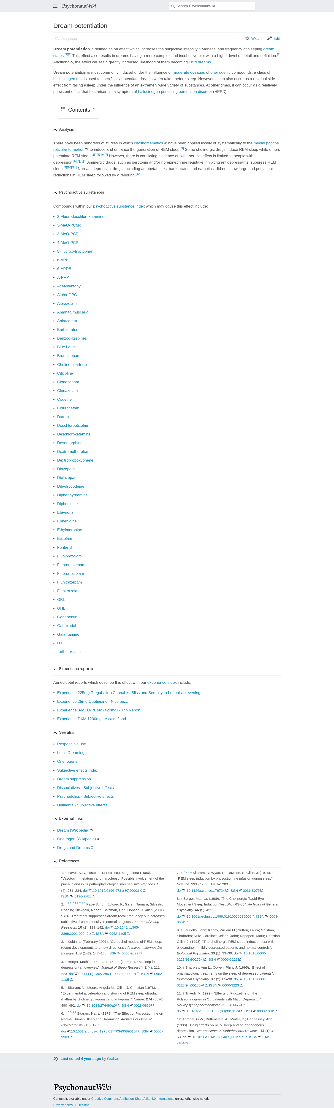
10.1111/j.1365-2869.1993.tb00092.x (107, 974)
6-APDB (64, 269)
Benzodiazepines (72, 338)
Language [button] (69, 39)
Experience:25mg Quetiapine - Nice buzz (92, 701)
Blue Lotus (66, 347)
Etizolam (64, 538)
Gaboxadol (66, 626)
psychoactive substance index (119, 206)
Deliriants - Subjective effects (82, 805)
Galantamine (68, 634)
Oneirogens (67, 761)
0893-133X (265, 1011)
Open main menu (56, 8)
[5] (99, 154)
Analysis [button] (66, 130)
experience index (162, 682)
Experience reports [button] (76, 669)
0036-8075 (251, 890)
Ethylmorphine (69, 530)
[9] (84, 161)
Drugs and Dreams (73, 848)
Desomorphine (70, 443)
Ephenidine (67, 521)
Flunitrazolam (69, 591)
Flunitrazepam (69, 582)
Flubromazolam (70, 573)
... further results (67, 651)
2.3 (83, 903)
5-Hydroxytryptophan (75, 251)
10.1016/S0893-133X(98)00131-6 (213, 1011)
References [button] (69, 861)
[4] (96, 154)
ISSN (65, 896)
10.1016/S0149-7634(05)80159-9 (218, 1037)
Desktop (83, 1105)
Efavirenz (65, 512)
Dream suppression (74, 779)
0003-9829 (130, 953)
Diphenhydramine (72, 495)
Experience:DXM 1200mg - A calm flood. (92, 719)
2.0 (69, 903)
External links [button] (71, 819)
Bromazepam (68, 356)
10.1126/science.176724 (206, 890)
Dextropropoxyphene (75, 460)
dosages (197, 72)
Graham (113, 1059)
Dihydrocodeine (70, 486)
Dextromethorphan (73, 451)
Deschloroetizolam (73, 425)
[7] (106, 154)
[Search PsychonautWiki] (212, 6)
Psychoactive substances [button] (81, 193)
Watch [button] (256, 39)
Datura (63, 417)
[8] (81, 161)
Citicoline (65, 373)
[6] (103, 154)
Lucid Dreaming (70, 753)
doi (85, 890)
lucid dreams (200, 62)
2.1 (74, 903)
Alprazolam (67, 303)
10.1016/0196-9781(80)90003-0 (117, 890)
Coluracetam (68, 408)
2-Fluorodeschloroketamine (80, 216)
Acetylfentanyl (69, 286)
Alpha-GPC (67, 295)
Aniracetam (67, 321)
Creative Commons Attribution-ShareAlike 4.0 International (132, 1098)
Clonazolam (67, 391)
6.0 (69, 1012)
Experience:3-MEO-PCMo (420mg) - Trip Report (99, 710)
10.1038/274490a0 (101, 1005)
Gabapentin (67, 617)
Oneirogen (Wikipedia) (76, 839)
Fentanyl (64, 547)
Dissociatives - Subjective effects (85, 788)
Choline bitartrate (72, 364)
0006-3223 (229, 959)
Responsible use (71, 744)
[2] (69, 54)
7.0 (185, 871)
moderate (181, 72)
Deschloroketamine (74, 434)
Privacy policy (63, 1105)
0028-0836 (142, 1005)
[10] (69, 167)
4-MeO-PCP (68, 243)
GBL (61, 599)
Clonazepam (68, 382)
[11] (74, 167)
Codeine (64, 399)
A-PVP (63, 277)
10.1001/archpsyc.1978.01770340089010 (103, 1031)
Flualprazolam (69, 556)
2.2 (79, 903)
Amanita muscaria (72, 312)
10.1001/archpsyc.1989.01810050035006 (219, 916)
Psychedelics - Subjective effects (85, 796)
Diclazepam (67, 478)
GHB (61, 608)
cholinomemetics (148, 143)
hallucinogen (64, 79)
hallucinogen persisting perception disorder (175, 91)
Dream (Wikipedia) (73, 830)
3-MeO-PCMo (69, 225)
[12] (138, 174)
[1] (66, 54)
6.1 (74, 1012)
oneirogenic (220, 72)
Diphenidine (67, 504)
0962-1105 (117, 933)
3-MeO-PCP (68, 234)
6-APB (62, 260)
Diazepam (66, 469)
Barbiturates (67, 329)
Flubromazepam (71, 565)
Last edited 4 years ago (81, 1059)
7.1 (190, 871)
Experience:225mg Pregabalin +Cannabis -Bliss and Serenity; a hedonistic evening (128, 693)
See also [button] (66, 733)
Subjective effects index (77, 770)
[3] (182, 148)
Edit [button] (277, 39)
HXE (61, 643)
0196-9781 (82, 896)
